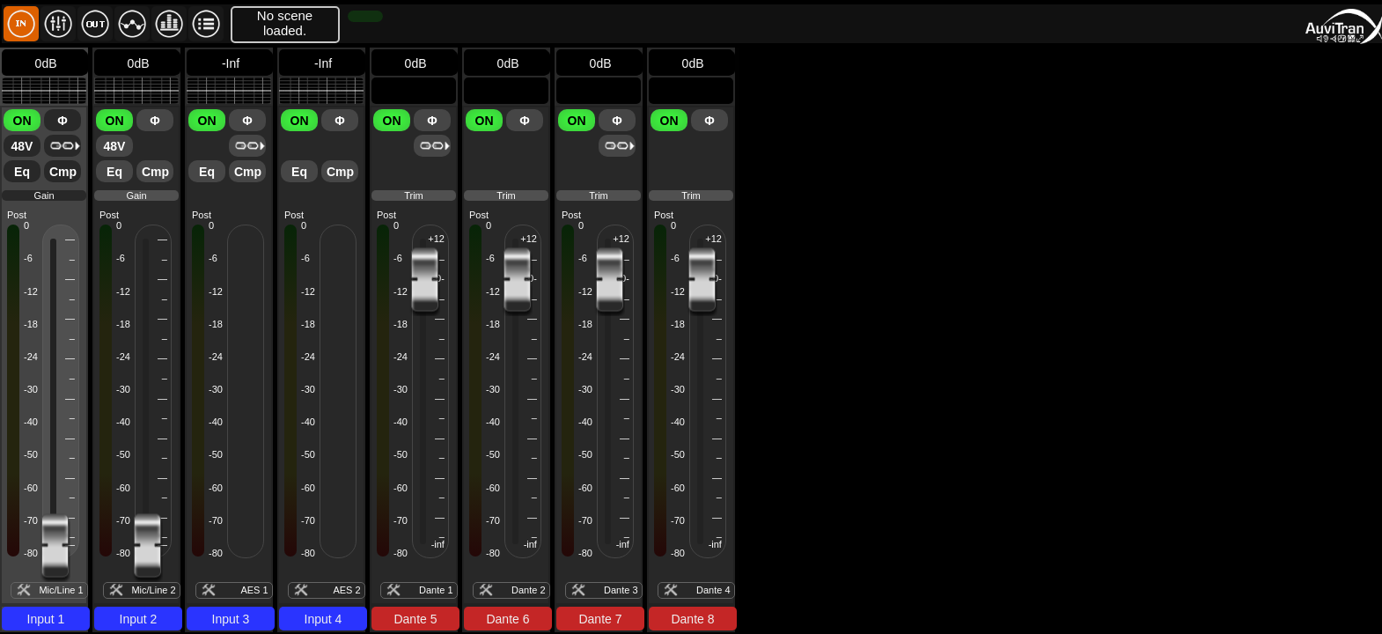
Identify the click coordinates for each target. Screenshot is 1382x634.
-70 (216, 520)
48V (22, 146)
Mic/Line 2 (153, 590)
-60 (31, 488)
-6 (28, 258)
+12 (436, 238)
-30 (31, 389)
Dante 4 (713, 590)
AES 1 (254, 590)
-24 (31, 356)
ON (22, 121)
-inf (438, 544)
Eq (22, 172)
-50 (31, 454)
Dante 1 (436, 590)
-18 (31, 324)
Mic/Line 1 (61, 590)
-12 (31, 291)
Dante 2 (528, 590)
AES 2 (346, 590)
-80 (216, 553)
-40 (31, 422)
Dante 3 (621, 590)
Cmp (63, 172)
